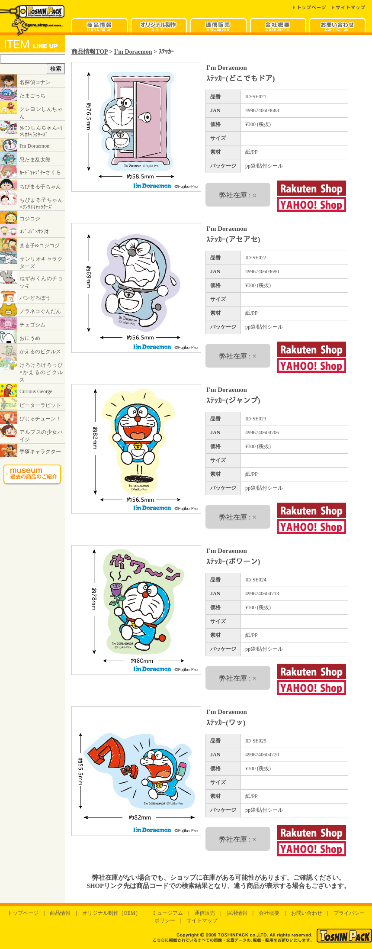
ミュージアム (167, 913)
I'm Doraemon (133, 51)
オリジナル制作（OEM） (111, 913)
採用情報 (237, 913)
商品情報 (60, 913)
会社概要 (269, 913)
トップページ (22, 913)
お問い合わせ (306, 913)
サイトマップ (202, 920)
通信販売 (204, 913)
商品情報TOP (89, 51)
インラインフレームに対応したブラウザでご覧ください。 (32, 266)
